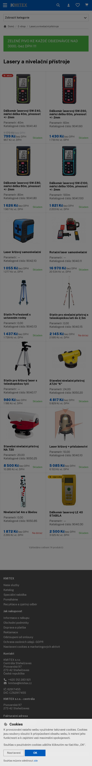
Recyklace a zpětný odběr (20, 604)
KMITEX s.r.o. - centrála (19, 699)
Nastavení (14, 752)
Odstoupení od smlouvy (18, 637)
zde (36, 760)
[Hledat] (58, 5)
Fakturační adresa (15, 716)
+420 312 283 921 (17, 679)
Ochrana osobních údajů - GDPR (23, 642)
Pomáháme (10, 599)
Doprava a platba (14, 627)
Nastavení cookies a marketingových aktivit (31, 646)
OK (35, 752)
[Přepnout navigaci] (5, 5)
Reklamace (10, 632)
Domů (8, 26)
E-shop (22, 26)
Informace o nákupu (16, 618)
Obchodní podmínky (16, 622)
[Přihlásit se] (68, 5)
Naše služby (11, 585)
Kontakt (8, 653)
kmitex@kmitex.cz (17, 683)
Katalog (8, 590)
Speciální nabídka (14, 594)
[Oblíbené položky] (78, 5)
